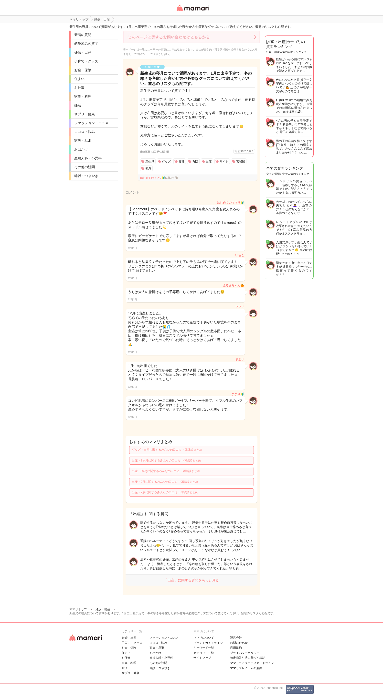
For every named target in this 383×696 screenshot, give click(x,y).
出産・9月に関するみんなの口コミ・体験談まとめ (165, 482)
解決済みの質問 (86, 44)
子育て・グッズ (86, 61)
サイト (224, 161)
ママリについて (203, 637)
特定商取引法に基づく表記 (247, 658)
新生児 (149, 161)
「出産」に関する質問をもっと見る (191, 580)
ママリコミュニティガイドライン (252, 663)
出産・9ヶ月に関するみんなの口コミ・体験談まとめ (166, 460)
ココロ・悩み (84, 132)
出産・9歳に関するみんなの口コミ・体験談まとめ (165, 492)
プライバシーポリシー (244, 653)
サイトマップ (202, 658)
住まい (79, 79)
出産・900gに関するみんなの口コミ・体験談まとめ (166, 471)
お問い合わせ (239, 643)
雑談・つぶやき (86, 176)
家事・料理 (82, 96)
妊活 (77, 105)
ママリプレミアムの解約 (246, 668)
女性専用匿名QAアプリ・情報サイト (193, 11)
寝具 (181, 161)
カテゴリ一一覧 (203, 653)
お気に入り (246, 151)
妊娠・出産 (82, 52)
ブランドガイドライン (208, 643)
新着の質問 (82, 35)
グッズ (166, 161)
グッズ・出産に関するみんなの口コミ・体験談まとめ (167, 449)
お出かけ (81, 149)
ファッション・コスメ (91, 123)
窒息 (148, 168)
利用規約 (236, 647)
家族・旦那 (82, 140)
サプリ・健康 (84, 114)
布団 (195, 161)
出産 (209, 161)
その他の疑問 (84, 167)
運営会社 (236, 637)
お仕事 (79, 88)
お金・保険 (82, 70)
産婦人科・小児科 (88, 158)
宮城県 (240, 161)
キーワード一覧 (203, 647)
